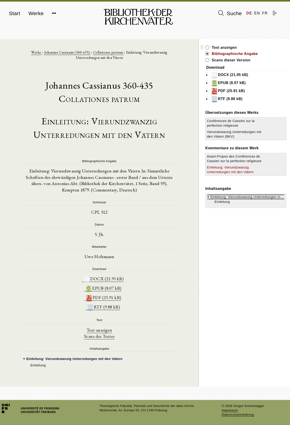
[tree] (109, 357)
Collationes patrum (102, 53)
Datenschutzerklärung (238, 414)
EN (257, 13)
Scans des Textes (108, 332)
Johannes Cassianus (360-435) (61, 53)
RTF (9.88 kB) (113, 303)
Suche (230, 13)
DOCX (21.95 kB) (112, 274)
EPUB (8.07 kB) (112, 283)
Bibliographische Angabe (254, 54)
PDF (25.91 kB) (112, 293)
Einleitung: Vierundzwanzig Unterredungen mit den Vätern (247, 181)
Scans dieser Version (250, 60)
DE (249, 13)
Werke (36, 13)
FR (265, 13)
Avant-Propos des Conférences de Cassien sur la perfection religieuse (246, 165)
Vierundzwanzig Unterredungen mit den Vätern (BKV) (244, 136)
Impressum (230, 410)
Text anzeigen (109, 326)
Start (14, 13)
